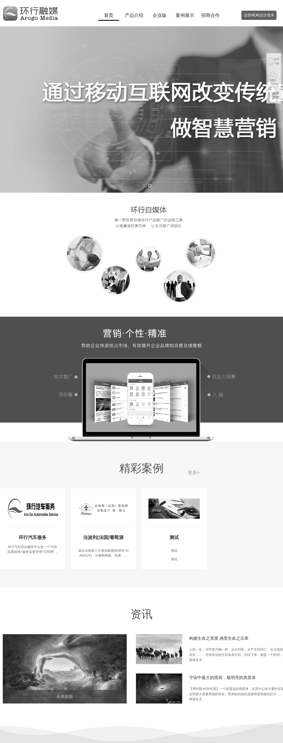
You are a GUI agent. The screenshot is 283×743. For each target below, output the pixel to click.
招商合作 (210, 15)
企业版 (159, 15)
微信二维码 (274, 77)
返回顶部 (273, 95)
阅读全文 (195, 660)
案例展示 (185, 15)
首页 (108, 15)
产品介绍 (134, 15)
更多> (194, 472)
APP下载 (273, 61)
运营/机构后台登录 (259, 15)
